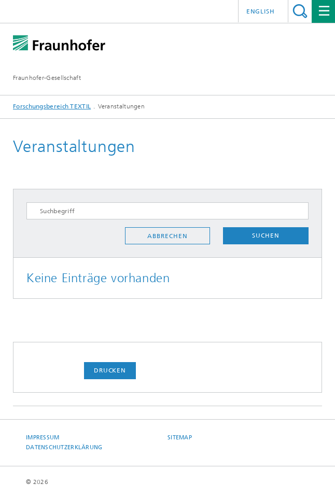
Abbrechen (167, 236)
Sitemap (180, 437)
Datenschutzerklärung (64, 447)
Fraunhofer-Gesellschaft (47, 77)
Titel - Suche (300, 11)
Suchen (265, 235)
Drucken (110, 370)
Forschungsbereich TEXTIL (52, 106)
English (260, 11)
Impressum (42, 437)
